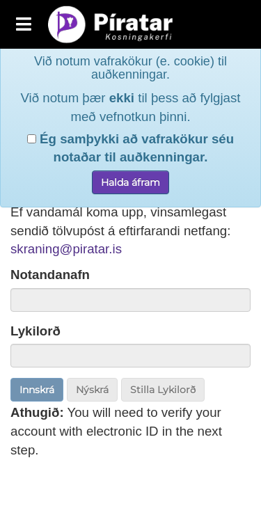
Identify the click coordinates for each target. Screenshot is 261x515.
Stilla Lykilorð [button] (163, 389)
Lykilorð (35, 331)
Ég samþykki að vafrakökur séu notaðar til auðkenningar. (130, 126)
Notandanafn (50, 274)
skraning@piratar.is (66, 248)
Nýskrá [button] (92, 389)
